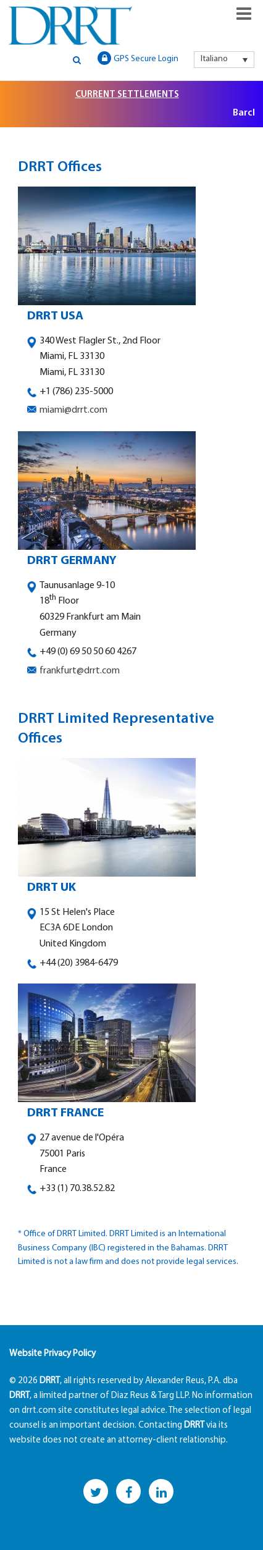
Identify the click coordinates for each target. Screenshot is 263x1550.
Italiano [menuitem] (214, 59)
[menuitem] (224, 59)
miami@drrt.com (73, 410)
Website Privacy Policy (52, 1353)
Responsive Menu (243, 13)
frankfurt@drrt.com (80, 671)
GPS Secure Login (138, 58)
